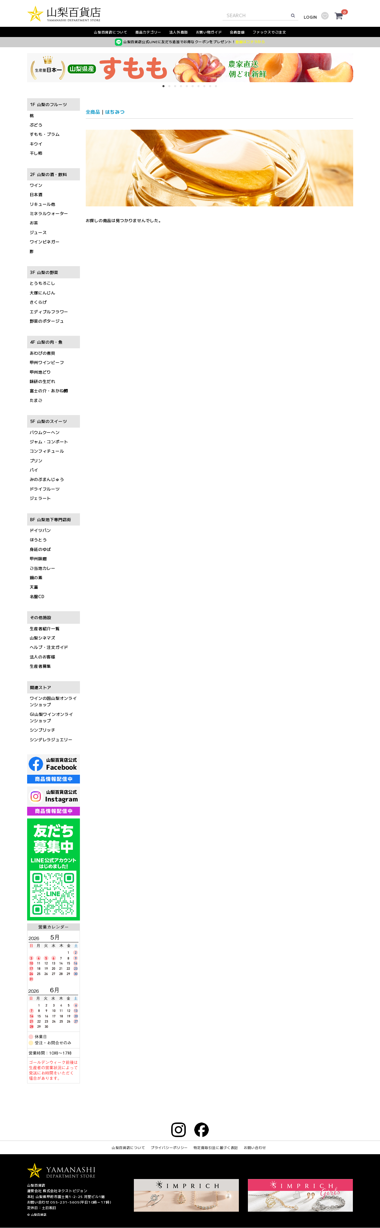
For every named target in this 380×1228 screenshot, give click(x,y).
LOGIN (310, 17)
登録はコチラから (250, 41)
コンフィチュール (47, 451)
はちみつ (115, 111)
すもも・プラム (45, 134)
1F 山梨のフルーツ (48, 105)
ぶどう (36, 125)
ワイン (36, 185)
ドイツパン (40, 530)
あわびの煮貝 (42, 353)
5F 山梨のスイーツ (48, 421)
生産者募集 (40, 666)
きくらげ (38, 302)
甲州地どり (40, 372)
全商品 (93, 111)
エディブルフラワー (49, 312)
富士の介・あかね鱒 (49, 391)
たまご (36, 400)
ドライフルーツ (45, 489)
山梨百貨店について (110, 31)
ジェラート (40, 498)
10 (218, 88)
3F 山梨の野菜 (44, 272)
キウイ (36, 144)
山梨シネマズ (42, 638)
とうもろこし (42, 283)
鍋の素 (36, 577)
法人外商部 (178, 31)
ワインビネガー (45, 242)
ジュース (38, 232)
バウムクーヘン (45, 432)
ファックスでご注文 (269, 31)
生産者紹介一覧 (45, 628)
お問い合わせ (255, 1147)
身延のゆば (40, 549)
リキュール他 (42, 204)
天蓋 (34, 587)
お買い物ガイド (209, 31)
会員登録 (237, 31)
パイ (34, 470)
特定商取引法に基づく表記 (216, 1147)
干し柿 (36, 153)
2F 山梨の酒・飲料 (48, 174)
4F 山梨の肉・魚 (46, 342)
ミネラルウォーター (49, 213)
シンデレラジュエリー (51, 739)
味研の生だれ (42, 381)
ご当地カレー (42, 568)
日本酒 (36, 195)
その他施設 (41, 618)
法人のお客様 (42, 657)
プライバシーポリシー (169, 1147)
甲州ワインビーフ (47, 363)
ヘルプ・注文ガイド (49, 647)
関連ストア (41, 687)
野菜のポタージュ (47, 321)
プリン (36, 460)
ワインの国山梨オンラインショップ (53, 701)
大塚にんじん (42, 293)
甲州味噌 (38, 559)
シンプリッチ (42, 730)
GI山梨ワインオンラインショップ (51, 717)
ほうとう (38, 540)
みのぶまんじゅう (47, 479)
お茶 (34, 223)
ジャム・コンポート (49, 442)
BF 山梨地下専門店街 (50, 519)
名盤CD (37, 596)
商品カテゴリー (148, 31)
